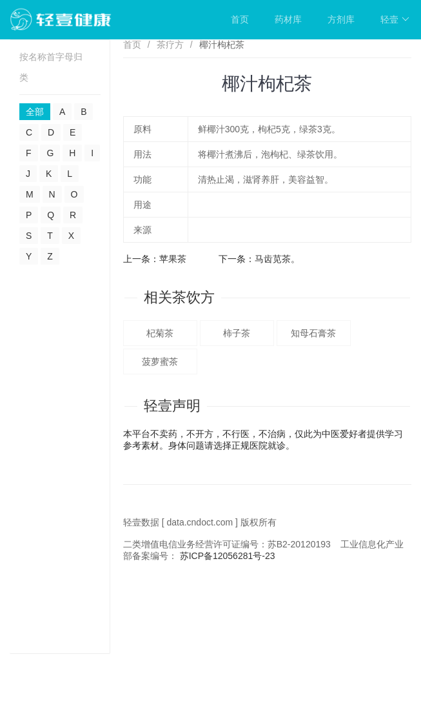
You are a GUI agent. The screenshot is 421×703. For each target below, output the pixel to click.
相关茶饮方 (179, 297)
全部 (35, 112)
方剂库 (341, 19)
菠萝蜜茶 (160, 361)
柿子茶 (236, 333)
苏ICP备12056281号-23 (227, 556)
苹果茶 (172, 259)
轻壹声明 (172, 406)
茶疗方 (170, 44)
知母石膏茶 (313, 333)
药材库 (288, 19)
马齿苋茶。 (277, 259)
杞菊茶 (159, 333)
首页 (240, 19)
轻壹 (394, 19)
